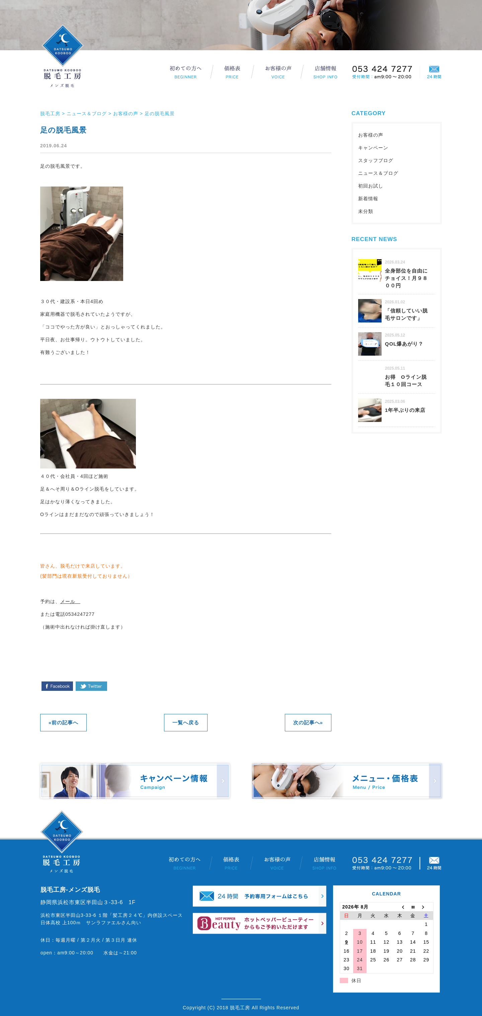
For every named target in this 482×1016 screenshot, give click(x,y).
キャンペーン (373, 147)
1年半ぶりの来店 (405, 410)
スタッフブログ (375, 160)
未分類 (365, 211)
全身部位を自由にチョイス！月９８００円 (406, 278)
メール (70, 601)
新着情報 (368, 198)
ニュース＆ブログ (378, 173)
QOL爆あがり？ (404, 344)
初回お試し (370, 186)
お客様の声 (370, 135)
